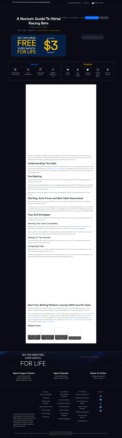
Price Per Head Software (82, 408)
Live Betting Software (64, 419)
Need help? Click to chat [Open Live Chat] (87, 37)
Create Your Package (92, 18)
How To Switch (45, 413)
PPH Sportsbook (64, 407)
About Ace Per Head (46, 407)
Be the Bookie (46, 410)
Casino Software (64, 410)
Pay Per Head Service (82, 394)
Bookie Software (64, 400)
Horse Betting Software (64, 414)
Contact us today (73, 320)
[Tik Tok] (101, 403)
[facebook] (101, 407)
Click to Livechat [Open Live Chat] (98, 378)
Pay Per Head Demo (46, 394)
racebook (31, 318)
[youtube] (101, 399)
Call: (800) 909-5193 (74, 3)
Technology (45, 398)
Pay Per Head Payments (46, 402)
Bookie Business (82, 421)
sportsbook (39, 318)
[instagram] (101, 396)
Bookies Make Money (82, 398)
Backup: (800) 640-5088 (97, 37)
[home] (19, 30)
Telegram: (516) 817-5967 (23, 378)
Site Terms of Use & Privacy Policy (66, 432)
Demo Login (104, 18)
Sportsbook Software (64, 403)
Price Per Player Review (82, 416)
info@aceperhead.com (98, 376)
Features (46, 18)
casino (89, 316)
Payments (54, 18)
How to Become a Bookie (82, 402)
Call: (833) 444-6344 (61, 376)
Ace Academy (74, 18)
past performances (83, 226)
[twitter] (101, 410)
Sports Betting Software (64, 395)
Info (82, 18)
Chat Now (86, 3)
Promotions (45, 417)
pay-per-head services (87, 314)
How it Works (63, 18)
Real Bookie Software (82, 412)
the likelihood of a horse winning (54, 169)
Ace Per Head (52, 432)
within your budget (47, 322)
